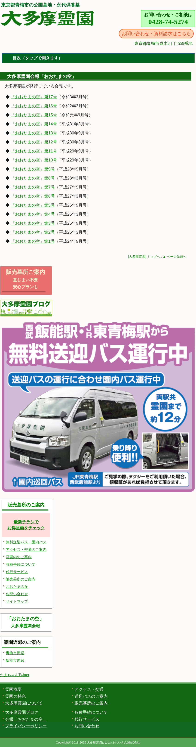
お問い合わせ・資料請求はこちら (156, 33)
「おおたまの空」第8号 (33, 178)
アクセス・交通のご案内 (26, 550)
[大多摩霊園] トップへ (144, 256)
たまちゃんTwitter (14, 675)
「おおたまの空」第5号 (33, 205)
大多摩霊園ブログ (21, 712)
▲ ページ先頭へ (174, 256)
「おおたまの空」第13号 (34, 133)
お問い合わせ (17, 594)
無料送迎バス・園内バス (26, 542)
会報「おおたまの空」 (26, 719)
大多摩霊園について (24, 703)
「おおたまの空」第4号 (33, 214)
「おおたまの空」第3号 (33, 223)
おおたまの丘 (17, 587)
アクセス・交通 (89, 689)
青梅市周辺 (15, 653)
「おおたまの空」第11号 (34, 151)
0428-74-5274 (168, 22)
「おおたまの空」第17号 (34, 97)
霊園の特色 (15, 696)
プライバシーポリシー (26, 726)
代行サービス (17, 572)
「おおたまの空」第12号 (34, 142)
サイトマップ (17, 601)
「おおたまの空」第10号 (34, 160)
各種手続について (20, 564)
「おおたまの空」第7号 (33, 187)
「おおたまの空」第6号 (33, 196)
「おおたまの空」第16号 (34, 106)
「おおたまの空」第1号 (33, 241)
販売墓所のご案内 (26, 504)
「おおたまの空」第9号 (33, 169)
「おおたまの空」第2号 (33, 232)
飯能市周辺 (15, 660)
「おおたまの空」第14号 (34, 124)
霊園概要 (13, 689)
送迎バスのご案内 (91, 696)
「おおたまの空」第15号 (34, 115)
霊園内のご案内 (19, 557)
